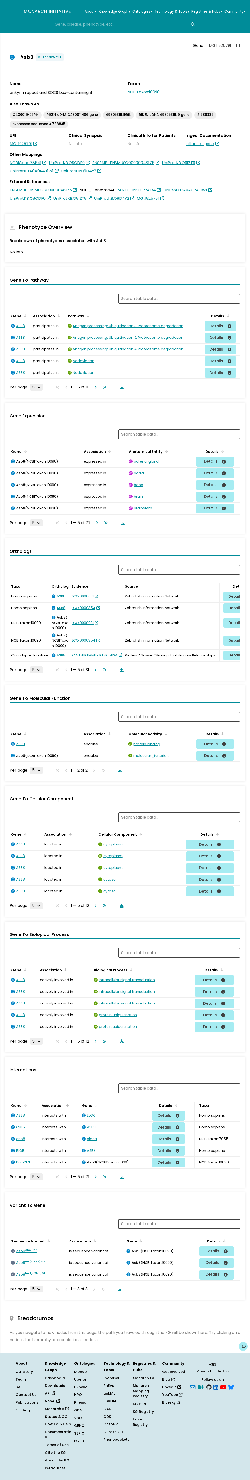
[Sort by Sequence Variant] (48, 1240)
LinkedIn (171, 1387)
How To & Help (58, 1424)
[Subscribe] (192, 1387)
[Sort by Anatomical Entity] (165, 451)
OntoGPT (112, 1424)
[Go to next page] (95, 387)
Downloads (55, 1385)
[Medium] (201, 1387)
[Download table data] (121, 387)
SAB (19, 1387)
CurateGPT (114, 1432)
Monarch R (57, 1408)
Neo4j (52, 1401)
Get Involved (173, 1371)
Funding (23, 1410)
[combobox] (125, 24)
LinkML (109, 1393)
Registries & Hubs (206, 12)
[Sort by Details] (227, 315)
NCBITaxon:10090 (143, 92)
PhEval (109, 1385)
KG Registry (143, 1411)
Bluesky (171, 1402)
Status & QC (56, 1416)
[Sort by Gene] (24, 315)
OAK (107, 1408)
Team (21, 1379)
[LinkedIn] (215, 1387)
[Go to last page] (103, 387)
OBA (78, 1410)
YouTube (172, 1394)
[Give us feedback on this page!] (243, 1346)
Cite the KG (55, 1452)
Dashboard (55, 1378)
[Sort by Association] (58, 315)
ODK (107, 1416)
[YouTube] (223, 1387)
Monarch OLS (144, 1378)
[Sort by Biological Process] (130, 969)
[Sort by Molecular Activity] (165, 733)
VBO (78, 1417)
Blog (168, 1379)
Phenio (80, 1402)
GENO (79, 1425)
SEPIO (79, 1433)
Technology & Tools (172, 12)
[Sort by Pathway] (87, 315)
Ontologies (142, 12)
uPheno (81, 1387)
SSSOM (110, 1401)
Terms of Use (57, 1444)
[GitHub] (209, 1387)
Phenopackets (117, 1439)
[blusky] (231, 1387)
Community (235, 12)
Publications (27, 1402)
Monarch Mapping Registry (141, 1391)
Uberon (80, 1379)
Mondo (80, 1371)
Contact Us (26, 1394)
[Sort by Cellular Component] (140, 834)
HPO (78, 1394)
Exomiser (112, 1378)
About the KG (57, 1460)
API (50, 1393)
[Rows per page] (36, 387)
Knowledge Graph (114, 12)
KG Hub (139, 1403)
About (91, 12)
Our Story (24, 1371)
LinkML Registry (140, 1422)
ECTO (79, 1441)
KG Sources (55, 1468)
